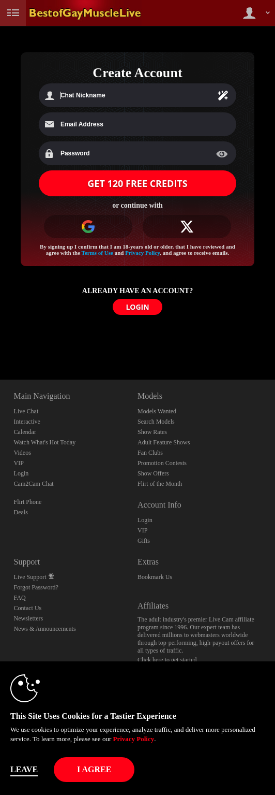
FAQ (20, 597)
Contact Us (28, 608)
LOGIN (137, 307)
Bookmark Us (155, 577)
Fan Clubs (150, 452)
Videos (22, 452)
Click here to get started (167, 659)
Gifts (144, 540)
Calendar (25, 432)
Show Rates (152, 432)
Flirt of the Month (160, 483)
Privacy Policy (142, 253)
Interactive (27, 421)
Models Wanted (157, 411)
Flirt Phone (28, 501)
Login (21, 473)
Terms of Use (97, 253)
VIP (19, 463)
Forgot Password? (36, 587)
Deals (21, 512)
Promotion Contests (162, 463)
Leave (24, 769)
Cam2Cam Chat (34, 483)
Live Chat (26, 411)
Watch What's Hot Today (45, 442)
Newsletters (28, 618)
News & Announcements (45, 628)
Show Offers (153, 473)
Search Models (156, 421)
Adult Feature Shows (164, 442)
